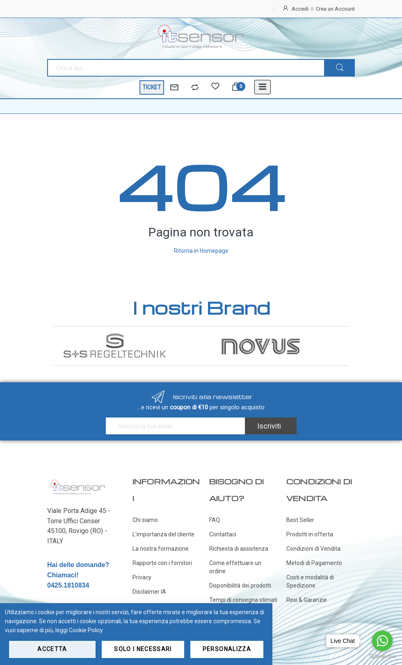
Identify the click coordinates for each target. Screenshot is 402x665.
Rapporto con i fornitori (162, 563)
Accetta (52, 649)
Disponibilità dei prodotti (240, 585)
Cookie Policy (86, 630)
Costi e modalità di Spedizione (310, 581)
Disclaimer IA (149, 591)
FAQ (214, 520)
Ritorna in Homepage (201, 250)
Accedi (300, 9)
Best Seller (300, 520)
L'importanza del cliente (163, 534)
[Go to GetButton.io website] (382, 656)
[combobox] (185, 68)
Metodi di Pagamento (314, 563)
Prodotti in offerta (309, 534)
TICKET (151, 87)
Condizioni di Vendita (313, 548)
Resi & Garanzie (306, 600)
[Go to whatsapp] (382, 641)
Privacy (141, 577)
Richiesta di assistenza (238, 548)
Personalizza (227, 649)
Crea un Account (335, 9)
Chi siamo (145, 520)
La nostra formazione (160, 548)
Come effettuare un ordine (235, 567)
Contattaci (222, 534)
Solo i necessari (143, 649)
